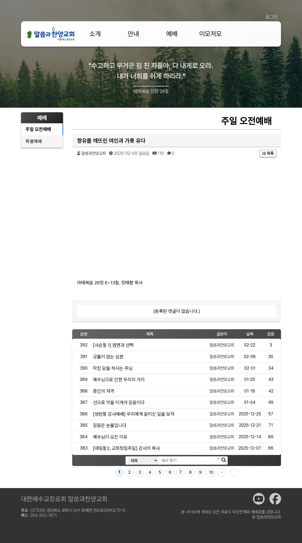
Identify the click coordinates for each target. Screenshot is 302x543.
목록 (268, 153)
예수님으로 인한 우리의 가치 (119, 379)
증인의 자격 (103, 391)
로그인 (272, 17)
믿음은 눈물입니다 (109, 425)
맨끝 (234, 472)
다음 (222, 472)
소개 (95, 34)
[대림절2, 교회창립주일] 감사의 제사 (126, 448)
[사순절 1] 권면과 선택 (113, 345)
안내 (133, 34)
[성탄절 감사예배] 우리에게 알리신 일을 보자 (133, 414)
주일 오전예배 (38, 129)
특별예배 (34, 141)
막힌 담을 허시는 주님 (113, 368)
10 (211, 472)
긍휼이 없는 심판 (108, 356)
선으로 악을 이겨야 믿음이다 (119, 402)
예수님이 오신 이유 (110, 437)
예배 (172, 34)
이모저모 (210, 34)
